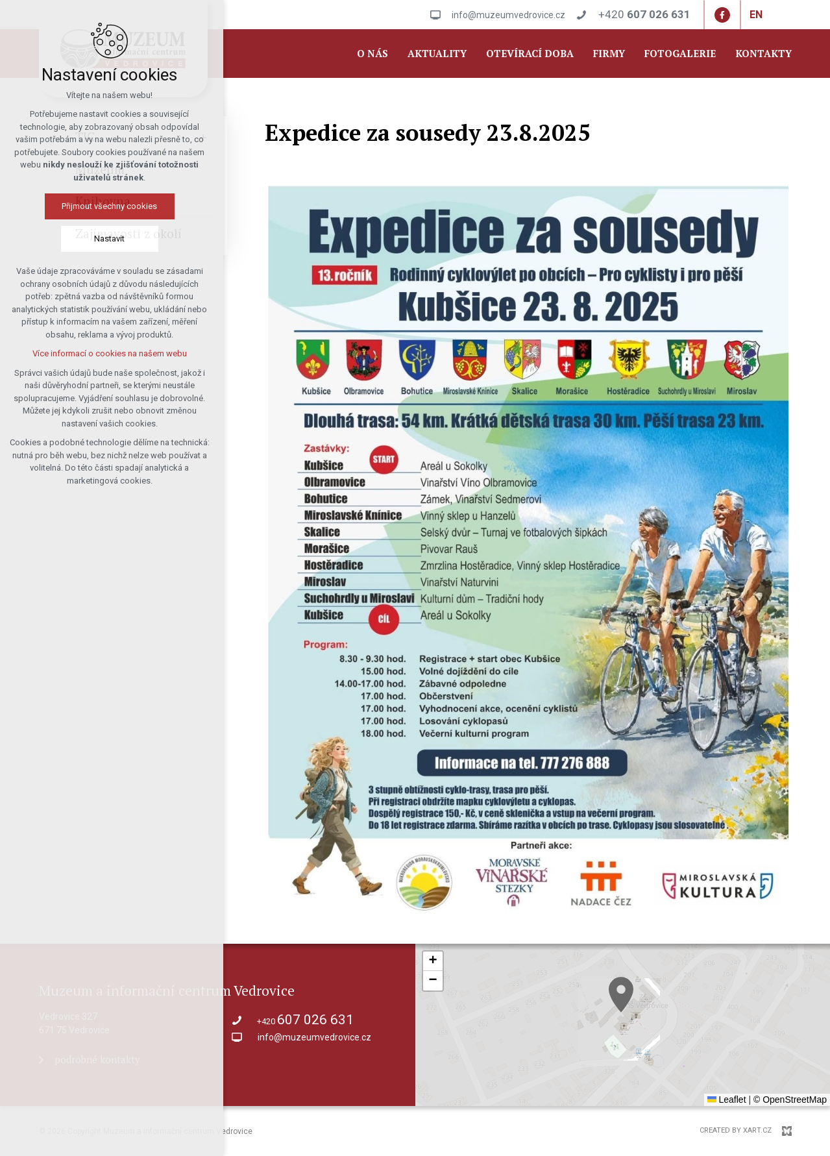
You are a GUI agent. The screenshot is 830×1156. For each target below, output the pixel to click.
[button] (638, 1010)
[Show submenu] (203, 137)
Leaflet (726, 1099)
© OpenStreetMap (790, 1099)
